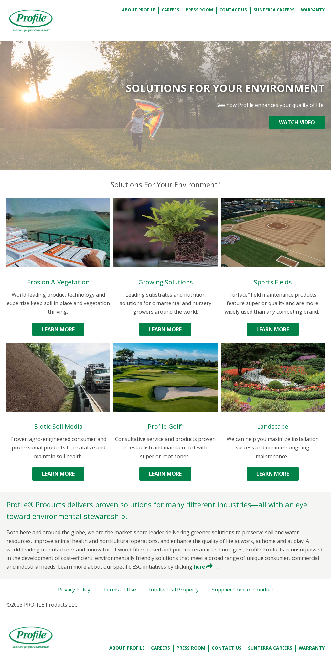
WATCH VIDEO (297, 122)
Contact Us (233, 10)
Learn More (58, 329)
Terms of (119, 589)
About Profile (138, 10)
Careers (170, 10)
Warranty (313, 10)
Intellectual (174, 589)
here (200, 566)
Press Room (199, 10)
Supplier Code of (242, 589)
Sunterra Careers (273, 10)
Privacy (74, 589)
